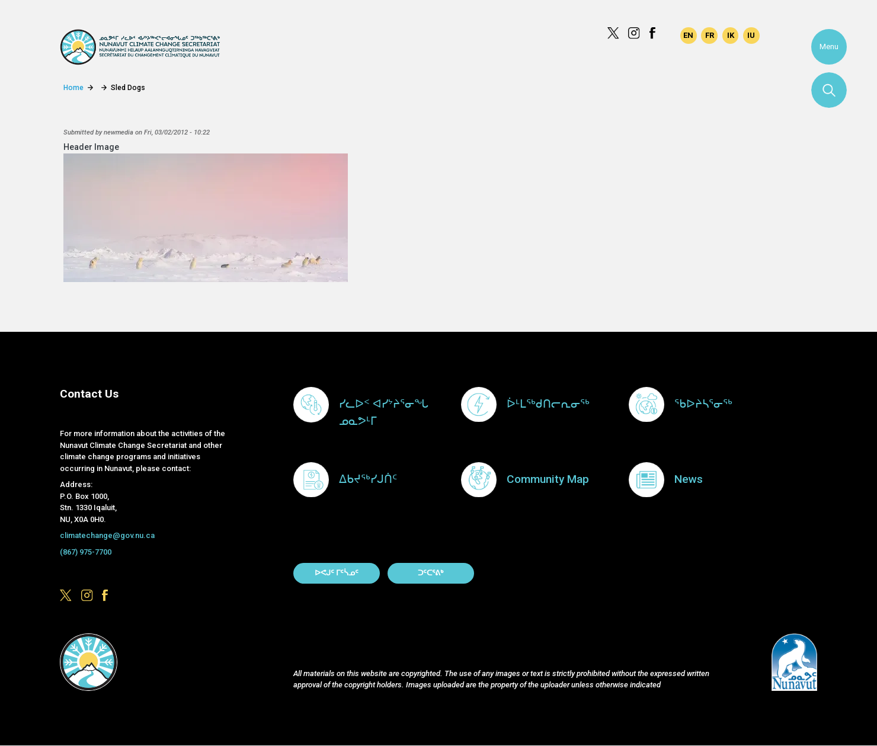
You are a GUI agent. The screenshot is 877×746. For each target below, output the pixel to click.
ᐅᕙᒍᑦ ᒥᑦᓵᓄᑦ (337, 572)
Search (829, 90)
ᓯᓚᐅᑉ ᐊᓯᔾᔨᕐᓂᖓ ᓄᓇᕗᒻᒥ (383, 412)
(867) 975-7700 (85, 552)
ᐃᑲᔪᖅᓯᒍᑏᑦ (368, 479)
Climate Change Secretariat (139, 47)
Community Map (548, 479)
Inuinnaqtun (730, 35)
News (688, 479)
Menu (829, 46)
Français (709, 35)
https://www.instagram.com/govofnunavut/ (634, 33)
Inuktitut (751, 35)
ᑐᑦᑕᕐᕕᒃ (430, 572)
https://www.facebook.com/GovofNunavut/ (655, 33)
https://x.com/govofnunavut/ (613, 33)
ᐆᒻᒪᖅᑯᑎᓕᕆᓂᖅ (548, 404)
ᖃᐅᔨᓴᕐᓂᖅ (703, 404)
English (688, 35)
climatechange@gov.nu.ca (107, 535)
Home (73, 88)
